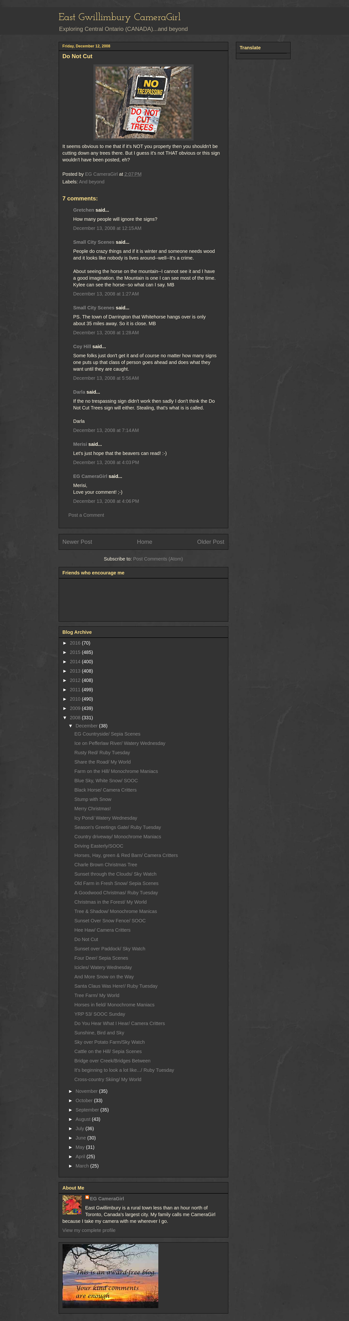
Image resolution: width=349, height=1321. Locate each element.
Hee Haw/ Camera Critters (102, 930)
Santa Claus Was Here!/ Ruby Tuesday (116, 986)
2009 (76, 708)
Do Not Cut (86, 939)
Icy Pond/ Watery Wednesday (105, 818)
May (80, 1147)
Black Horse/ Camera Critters (105, 790)
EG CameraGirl (90, 476)
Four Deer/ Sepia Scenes (101, 958)
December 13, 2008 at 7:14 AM (106, 430)
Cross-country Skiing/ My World (108, 1079)
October (84, 1100)
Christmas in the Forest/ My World (110, 902)
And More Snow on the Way (104, 976)
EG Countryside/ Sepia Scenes (107, 734)
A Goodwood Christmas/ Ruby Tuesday (116, 892)
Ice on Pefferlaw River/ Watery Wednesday (120, 743)
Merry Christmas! (92, 808)
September (87, 1109)
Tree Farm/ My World (97, 995)
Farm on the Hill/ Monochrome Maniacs (116, 771)
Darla (79, 392)
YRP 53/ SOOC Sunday (99, 1014)
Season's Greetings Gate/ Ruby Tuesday (117, 827)
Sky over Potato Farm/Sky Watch (109, 1042)
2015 (76, 652)
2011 (76, 689)
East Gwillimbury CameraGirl (120, 17)
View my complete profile (89, 1230)
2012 (76, 680)
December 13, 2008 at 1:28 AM (106, 332)
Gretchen (83, 210)
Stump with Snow (93, 799)
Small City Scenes (93, 242)
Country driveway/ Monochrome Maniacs (117, 836)
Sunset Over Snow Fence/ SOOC (110, 920)
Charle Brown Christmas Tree (105, 864)
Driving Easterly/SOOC (99, 846)
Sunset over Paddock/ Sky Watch (109, 948)
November (87, 1091)
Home (144, 542)
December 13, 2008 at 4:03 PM (106, 462)
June (81, 1137)
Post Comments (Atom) (158, 558)
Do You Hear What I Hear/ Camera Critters (119, 1023)
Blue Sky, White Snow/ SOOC (106, 780)
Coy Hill (82, 346)
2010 (76, 699)
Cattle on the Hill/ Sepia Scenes (108, 1051)
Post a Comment (86, 515)
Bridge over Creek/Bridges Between (112, 1060)
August (83, 1119)
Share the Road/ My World (102, 762)
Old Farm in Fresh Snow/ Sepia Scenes (116, 883)
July (80, 1128)
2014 (76, 661)
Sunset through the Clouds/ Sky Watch (115, 874)
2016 (76, 643)
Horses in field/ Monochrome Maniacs (114, 1004)
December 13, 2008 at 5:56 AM (106, 378)
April (80, 1156)
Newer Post (77, 542)
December (87, 725)
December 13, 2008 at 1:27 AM (106, 293)
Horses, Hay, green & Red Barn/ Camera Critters (126, 855)
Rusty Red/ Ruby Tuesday (102, 752)
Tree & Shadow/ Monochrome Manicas (115, 911)
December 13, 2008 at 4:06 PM (106, 501)
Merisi (80, 444)
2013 (76, 671)
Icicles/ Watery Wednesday (103, 967)
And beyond (91, 181)
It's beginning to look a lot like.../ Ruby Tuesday (124, 1070)
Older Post (210, 542)
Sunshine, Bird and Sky (99, 1032)
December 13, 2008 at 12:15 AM (107, 228)
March (82, 1165)
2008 (76, 717)
